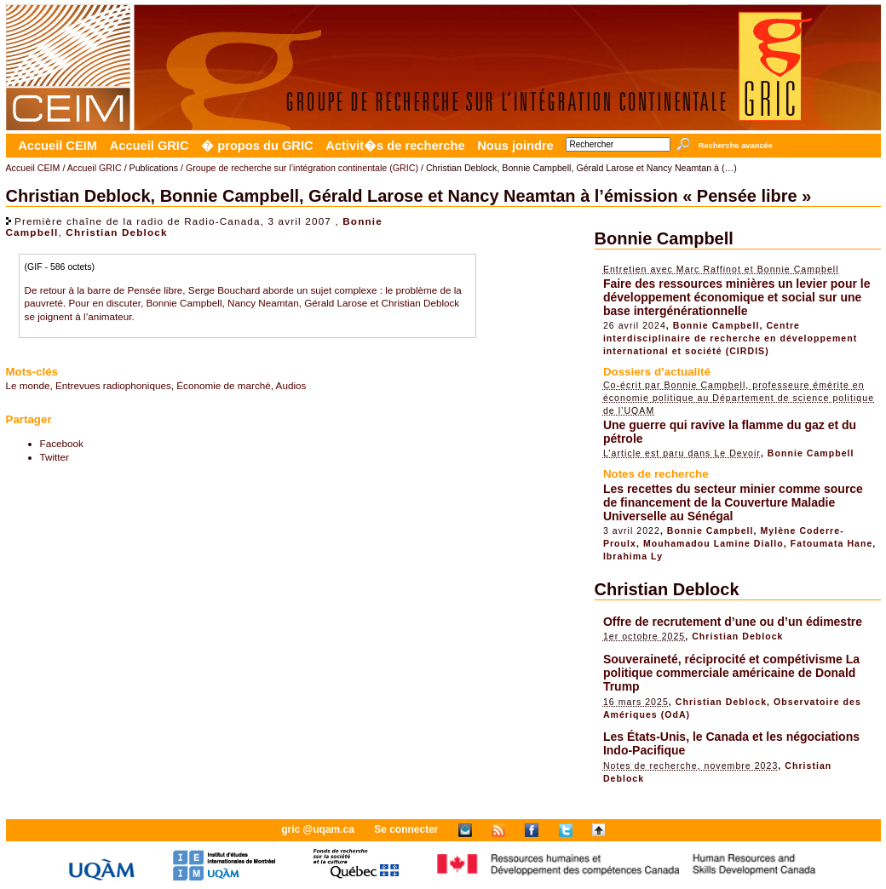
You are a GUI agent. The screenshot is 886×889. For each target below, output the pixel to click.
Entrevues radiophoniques (113, 385)
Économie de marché (223, 385)
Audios (291, 385)
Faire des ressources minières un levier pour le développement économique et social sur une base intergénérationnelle (737, 297)
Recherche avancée (736, 145)
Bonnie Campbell (664, 238)
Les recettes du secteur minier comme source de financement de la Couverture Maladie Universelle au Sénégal (733, 502)
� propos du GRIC (257, 145)
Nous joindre (515, 145)
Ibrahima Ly (633, 556)
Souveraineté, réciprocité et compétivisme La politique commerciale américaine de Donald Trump (731, 672)
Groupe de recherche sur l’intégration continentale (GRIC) (302, 168)
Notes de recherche (656, 473)
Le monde (28, 385)
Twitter (54, 456)
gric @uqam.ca (317, 829)
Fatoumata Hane (832, 543)
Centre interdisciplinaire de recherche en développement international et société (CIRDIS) (730, 338)
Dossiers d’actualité (657, 371)
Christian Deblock (116, 232)
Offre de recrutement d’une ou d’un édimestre (732, 621)
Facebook (61, 443)
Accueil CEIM (57, 145)
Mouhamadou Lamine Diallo (713, 543)
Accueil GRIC (149, 145)
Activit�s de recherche (394, 145)
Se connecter (406, 829)
